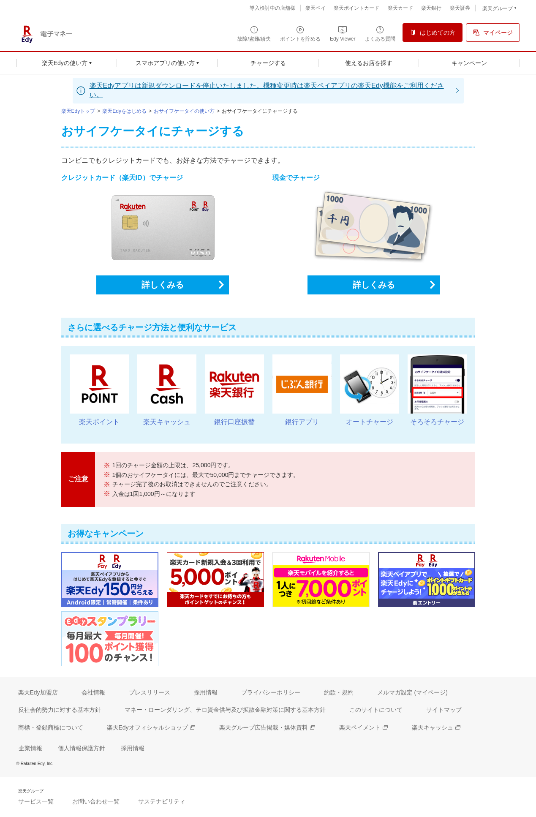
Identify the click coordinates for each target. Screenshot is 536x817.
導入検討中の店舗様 (272, 8)
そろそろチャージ (437, 421)
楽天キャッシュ (166, 421)
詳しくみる (162, 284)
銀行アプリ (302, 421)
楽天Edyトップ (78, 111)
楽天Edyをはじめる (124, 111)
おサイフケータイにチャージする (260, 111)
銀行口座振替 (234, 421)
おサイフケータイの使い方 (184, 111)
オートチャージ (369, 421)
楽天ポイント (99, 421)
